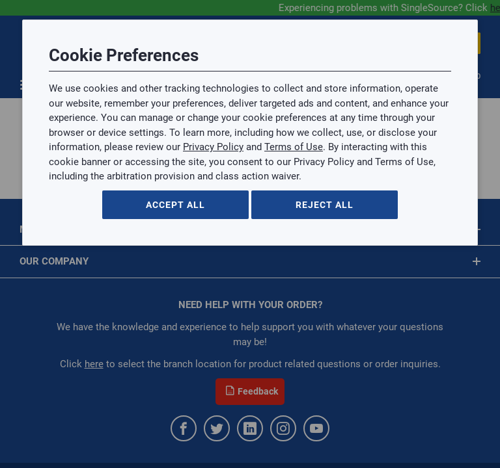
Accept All (175, 205)
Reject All (325, 205)
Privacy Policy (213, 147)
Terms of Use (293, 147)
